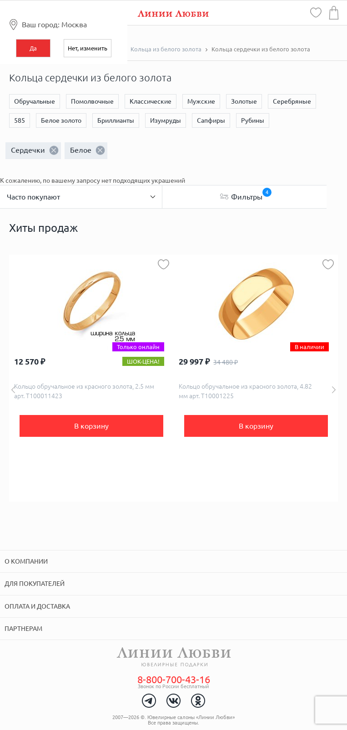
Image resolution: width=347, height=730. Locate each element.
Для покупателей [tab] (35, 583)
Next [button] (334, 389)
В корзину (91, 426)
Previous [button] (13, 389)
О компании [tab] (26, 561)
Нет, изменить (87, 48)
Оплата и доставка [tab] (37, 606)
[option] (91, 378)
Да (33, 48)
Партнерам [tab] (23, 628)
